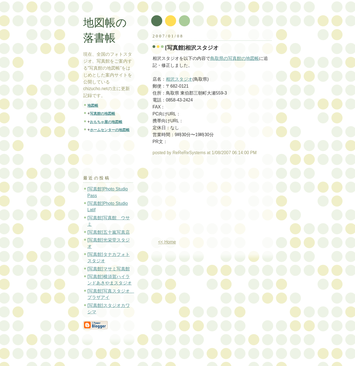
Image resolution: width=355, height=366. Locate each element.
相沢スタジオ (179, 79)
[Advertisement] (199, 199)
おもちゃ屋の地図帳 (106, 122)
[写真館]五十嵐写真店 (108, 232)
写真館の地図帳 (102, 113)
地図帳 (92, 105)
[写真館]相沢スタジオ (192, 48)
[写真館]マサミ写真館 (108, 268)
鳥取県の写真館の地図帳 (234, 58)
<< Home (167, 242)
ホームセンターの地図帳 (110, 130)
